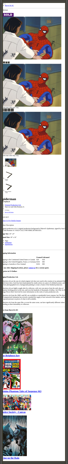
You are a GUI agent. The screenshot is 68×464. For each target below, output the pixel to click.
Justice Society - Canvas (13, 412)
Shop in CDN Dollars (9, 212)
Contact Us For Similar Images (11, 220)
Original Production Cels (13, 205)
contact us (32, 268)
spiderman (8, 242)
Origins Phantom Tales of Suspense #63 (21, 391)
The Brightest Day (10, 355)
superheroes (9, 244)
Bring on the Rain (10, 458)
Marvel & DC (9, 5)
